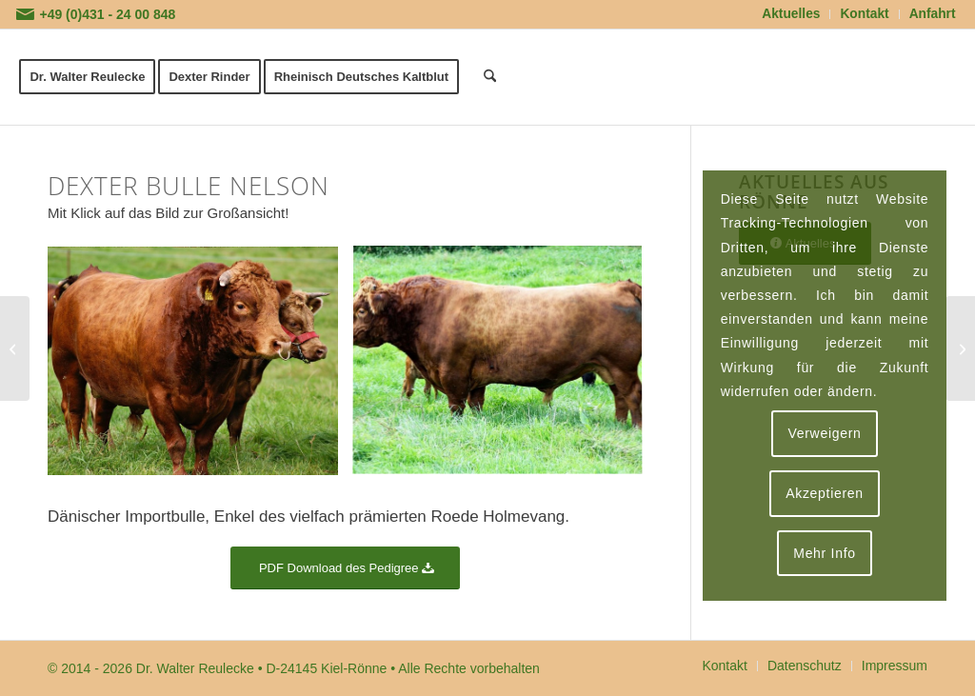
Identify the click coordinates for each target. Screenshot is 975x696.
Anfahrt (932, 14)
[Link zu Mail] (24, 14)
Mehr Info (824, 553)
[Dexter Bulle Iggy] (960, 348)
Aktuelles (791, 14)
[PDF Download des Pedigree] (345, 568)
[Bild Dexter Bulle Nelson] (200, 368)
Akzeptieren (825, 493)
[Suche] (489, 77)
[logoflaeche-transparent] (797, 77)
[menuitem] (791, 14)
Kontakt (864, 14)
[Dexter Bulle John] (15, 348)
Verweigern (824, 433)
